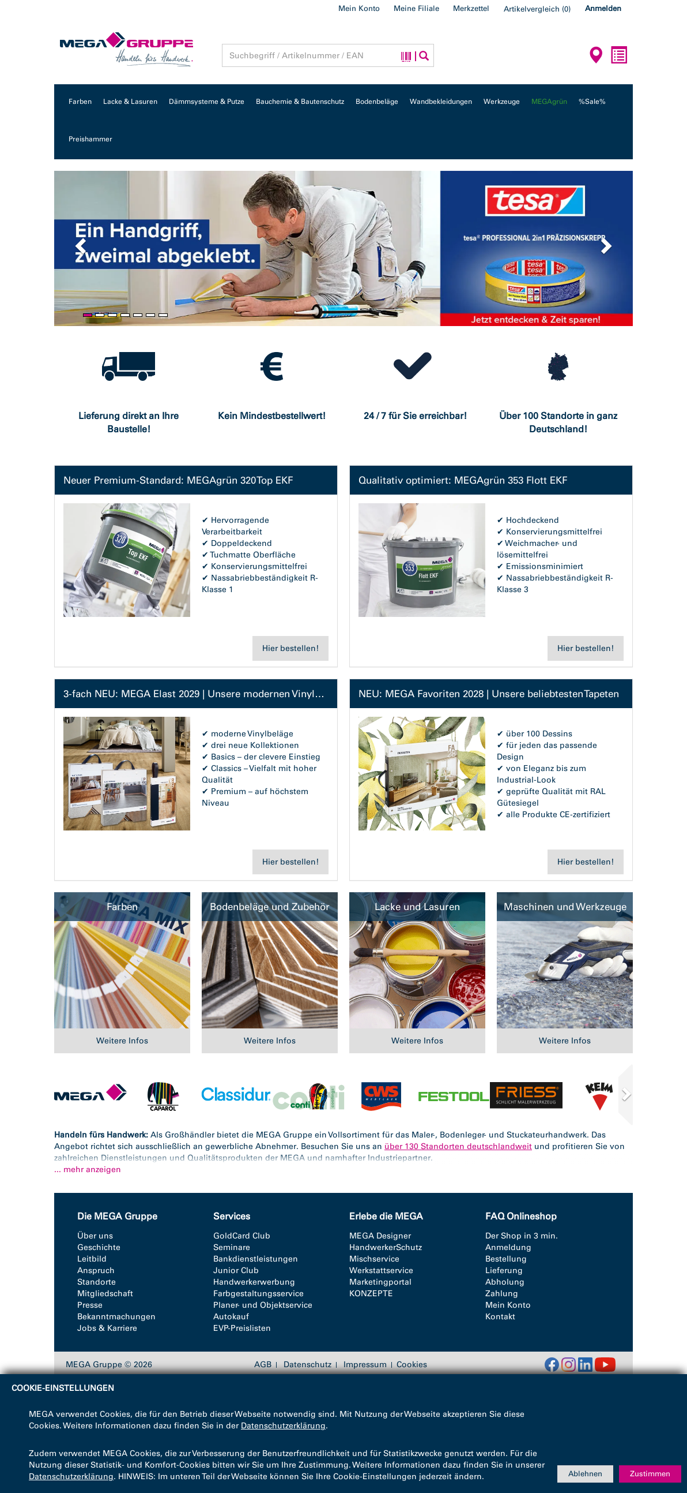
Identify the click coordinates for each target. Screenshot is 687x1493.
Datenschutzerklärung (283, 1426)
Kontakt (500, 1317)
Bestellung (506, 1259)
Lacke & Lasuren (130, 102)
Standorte (96, 1282)
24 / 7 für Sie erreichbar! (415, 415)
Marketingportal (380, 1282)
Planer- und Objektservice (262, 1305)
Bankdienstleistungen (255, 1259)
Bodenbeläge (377, 102)
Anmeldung (508, 1247)
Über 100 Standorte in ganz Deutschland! (558, 422)
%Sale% (592, 102)
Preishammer (90, 139)
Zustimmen (650, 1473)
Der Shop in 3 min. (521, 1236)
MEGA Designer (380, 1236)
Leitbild (92, 1259)
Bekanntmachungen (116, 1317)
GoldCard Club (241, 1236)
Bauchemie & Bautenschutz (300, 102)
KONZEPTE (371, 1294)
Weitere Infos (122, 1041)
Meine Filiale (416, 8)
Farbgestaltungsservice (258, 1294)
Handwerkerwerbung (254, 1282)
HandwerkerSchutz (385, 1247)
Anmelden (603, 8)
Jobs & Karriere (107, 1328)
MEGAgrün (549, 102)
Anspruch (96, 1270)
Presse (90, 1305)
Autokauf (231, 1317)
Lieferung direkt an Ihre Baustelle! (128, 422)
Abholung (504, 1282)
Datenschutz (307, 1365)
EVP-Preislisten (242, 1328)
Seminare (231, 1247)
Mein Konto (359, 8)
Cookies (412, 1364)
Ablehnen (585, 1473)
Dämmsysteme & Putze (206, 102)
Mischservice (374, 1259)
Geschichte (98, 1247)
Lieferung (504, 1270)
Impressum (365, 1365)
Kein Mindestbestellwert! (272, 415)
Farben (80, 102)
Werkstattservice (381, 1270)
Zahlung (501, 1294)
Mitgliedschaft (105, 1294)
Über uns (95, 1236)
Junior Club (236, 1270)
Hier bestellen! (290, 648)
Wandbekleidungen (441, 102)
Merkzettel (471, 8)
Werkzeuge (502, 102)
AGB (262, 1365)
